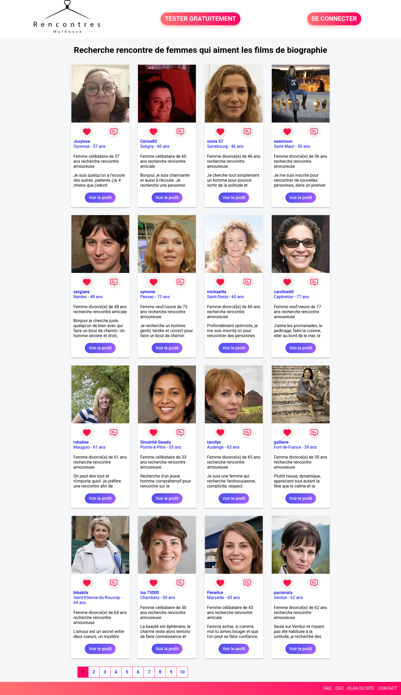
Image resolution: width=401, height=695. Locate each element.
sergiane (81, 291)
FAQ (327, 688)
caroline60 (284, 291)
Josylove (81, 141)
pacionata (283, 592)
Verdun (280, 597)
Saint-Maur (284, 146)
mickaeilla (216, 291)
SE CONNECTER (334, 19)
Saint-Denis (217, 296)
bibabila (80, 592)
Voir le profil (100, 197)
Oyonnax (81, 146)
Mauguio (81, 447)
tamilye (214, 442)
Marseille (215, 597)
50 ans (168, 597)
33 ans (175, 447)
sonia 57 (215, 141)
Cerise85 (148, 141)
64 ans (79, 602)
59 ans (310, 447)
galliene (281, 442)
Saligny (147, 146)
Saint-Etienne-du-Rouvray (96, 597)
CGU (339, 688)
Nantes (80, 296)
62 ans (296, 597)
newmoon (283, 141)
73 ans (163, 296)
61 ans (99, 447)
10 (182, 671)
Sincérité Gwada (155, 442)
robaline (81, 442)
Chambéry (150, 597)
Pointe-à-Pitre (153, 447)
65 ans (233, 447)
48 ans (96, 296)
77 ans (302, 296)
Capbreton (283, 296)
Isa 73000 (149, 592)
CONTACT (387, 688)
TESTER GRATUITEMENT (200, 19)
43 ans (233, 597)
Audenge (215, 447)
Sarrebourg (217, 146)
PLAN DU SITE (361, 688)
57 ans (99, 146)
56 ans (304, 146)
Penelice (215, 592)
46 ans (237, 146)
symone (147, 291)
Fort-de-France (287, 447)
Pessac (147, 296)
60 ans (163, 146)
